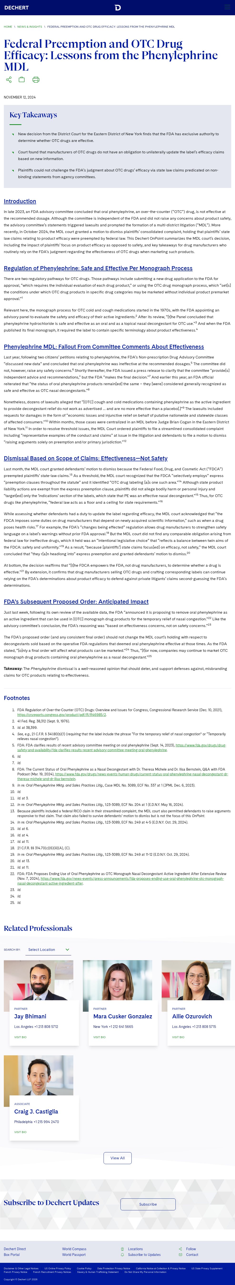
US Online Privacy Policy (58, 1268)
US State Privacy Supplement (206, 1268)
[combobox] (48, 949)
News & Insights (29, 26)
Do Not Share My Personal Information (145, 1271)
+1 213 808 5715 (204, 1027)
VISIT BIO (20, 1037)
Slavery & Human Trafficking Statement (98, 1271)
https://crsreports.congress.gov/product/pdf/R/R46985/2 (61, 715)
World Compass (74, 1249)
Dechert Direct (15, 1249)
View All (117, 1158)
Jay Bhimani (30, 1016)
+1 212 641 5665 (121, 1027)
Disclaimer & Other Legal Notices (21, 1268)
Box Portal (12, 1255)
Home (8, 26)
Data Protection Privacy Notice (113, 1268)
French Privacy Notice (15, 1271)
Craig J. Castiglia (36, 1111)
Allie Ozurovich (192, 1016)
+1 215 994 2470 (46, 1122)
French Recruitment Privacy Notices (52, 1271)
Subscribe (148, 1204)
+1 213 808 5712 (46, 1027)
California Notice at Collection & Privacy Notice (160, 1268)
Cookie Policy (84, 1268)
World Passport (74, 1255)
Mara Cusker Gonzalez (122, 1016)
